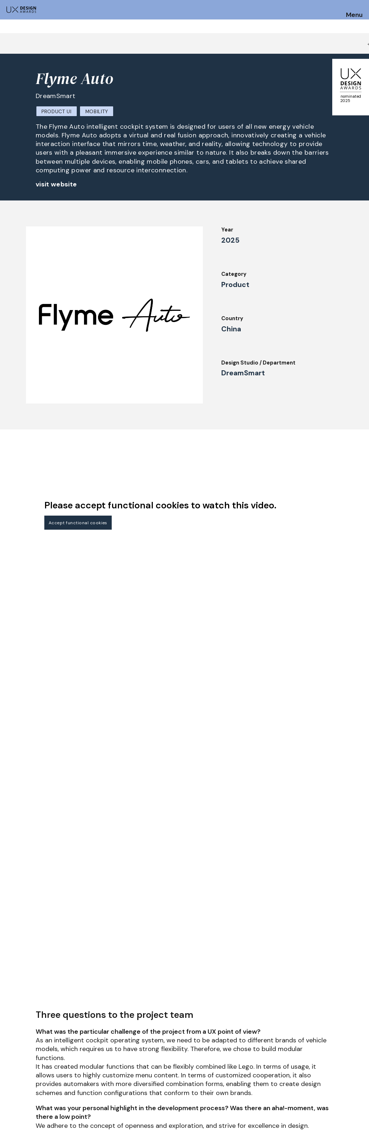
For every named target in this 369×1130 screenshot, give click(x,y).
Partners (235, 1083)
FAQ (10, 1076)
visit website (56, 184)
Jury (83, 1054)
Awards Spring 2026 (177, 1054)
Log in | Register (318, 1083)
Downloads (238, 1064)
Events (160, 1064)
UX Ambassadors (100, 1073)
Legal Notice (241, 1073)
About (159, 1073)
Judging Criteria (99, 1064)
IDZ (228, 1054)
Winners (88, 1083)
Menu (354, 15)
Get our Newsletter (333, 1011)
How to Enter (22, 1056)
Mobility (96, 112)
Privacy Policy (315, 1064)
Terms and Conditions (326, 1073)
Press (304, 1054)
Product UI (56, 112)
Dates (13, 1066)
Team (158, 1083)
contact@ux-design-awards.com (69, 1114)
